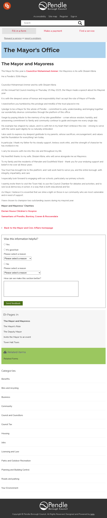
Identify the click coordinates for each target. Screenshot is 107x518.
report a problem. (33, 38)
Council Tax (6, 424)
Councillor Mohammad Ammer (42, 71)
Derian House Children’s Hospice (19, 211)
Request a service (13, 38)
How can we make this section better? (22, 278)
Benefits (5, 379)
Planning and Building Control (15, 469)
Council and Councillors (12, 415)
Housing (5, 433)
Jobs (3, 442)
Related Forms (11, 358)
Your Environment (9, 487)
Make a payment (53, 31)
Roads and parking (10, 478)
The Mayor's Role (12, 326)
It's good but (11, 249)
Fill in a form (19, 31)
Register (64, 16)
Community (6, 406)
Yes (7, 244)
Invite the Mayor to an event (17, 337)
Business (5, 397)
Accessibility (39, 16)
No (6, 264)
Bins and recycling (10, 388)
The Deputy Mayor (13, 331)
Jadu (92, 514)
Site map (52, 16)
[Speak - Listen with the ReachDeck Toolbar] (7, 6)
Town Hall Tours (11, 342)
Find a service (86, 31)
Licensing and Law (10, 451)
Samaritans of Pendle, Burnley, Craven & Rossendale (29, 216)
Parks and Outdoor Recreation (16, 460)
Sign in (74, 16)
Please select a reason (15, 254)
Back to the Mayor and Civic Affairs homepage (28, 227)
